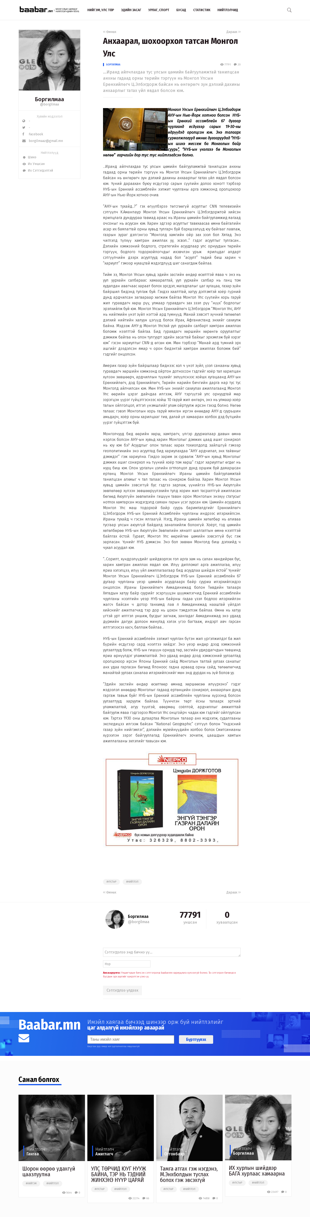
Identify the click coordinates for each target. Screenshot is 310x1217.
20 (237, 64)
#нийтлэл (132, 881)
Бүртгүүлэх (196, 1039)
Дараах (233, 32)
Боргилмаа (113, 64)
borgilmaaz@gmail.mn (42, 141)
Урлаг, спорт (158, 10)
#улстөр (111, 881)
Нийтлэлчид (227, 10)
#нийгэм (31, 1183)
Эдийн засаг (131, 10)
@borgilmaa (49, 104)
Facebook (32, 134)
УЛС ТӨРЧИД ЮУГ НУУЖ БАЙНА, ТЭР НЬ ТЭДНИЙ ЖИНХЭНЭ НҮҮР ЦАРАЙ (118, 1174)
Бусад (181, 10)
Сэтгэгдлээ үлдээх (122, 990)
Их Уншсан (33, 164)
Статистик (201, 10)
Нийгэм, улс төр (100, 10)
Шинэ (29, 157)
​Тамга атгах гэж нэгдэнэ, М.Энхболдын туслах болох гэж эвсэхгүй (189, 1174)
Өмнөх (109, 32)
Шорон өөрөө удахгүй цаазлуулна (48, 1171)
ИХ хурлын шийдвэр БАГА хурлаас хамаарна (257, 1171)
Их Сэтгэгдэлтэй (37, 171)
